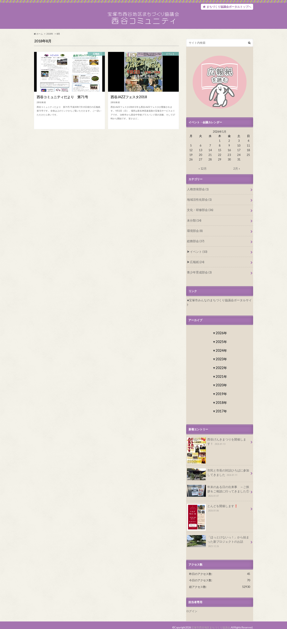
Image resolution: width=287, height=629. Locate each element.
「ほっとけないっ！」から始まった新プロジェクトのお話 (218, 537)
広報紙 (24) (196, 263)
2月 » (237, 171)
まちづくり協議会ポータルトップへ (228, 7)
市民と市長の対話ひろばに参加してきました (218, 470)
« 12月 (203, 171)
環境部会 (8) (194, 232)
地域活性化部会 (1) (198, 201)
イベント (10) (198, 253)
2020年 (221, 381)
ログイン (191, 606)
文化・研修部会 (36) (199, 212)
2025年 (221, 338)
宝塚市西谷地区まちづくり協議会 (210, 622)
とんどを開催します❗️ (218, 503)
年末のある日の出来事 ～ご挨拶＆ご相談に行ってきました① (218, 487)
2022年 (221, 364)
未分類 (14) (194, 222)
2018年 (49, 36)
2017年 (221, 407)
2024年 (221, 347)
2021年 (221, 373)
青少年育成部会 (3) (198, 273)
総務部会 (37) (195, 242)
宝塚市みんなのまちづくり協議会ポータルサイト (219, 301)
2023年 (221, 355)
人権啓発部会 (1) (197, 191)
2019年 (221, 390)
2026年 (221, 329)
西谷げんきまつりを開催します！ (218, 439)
